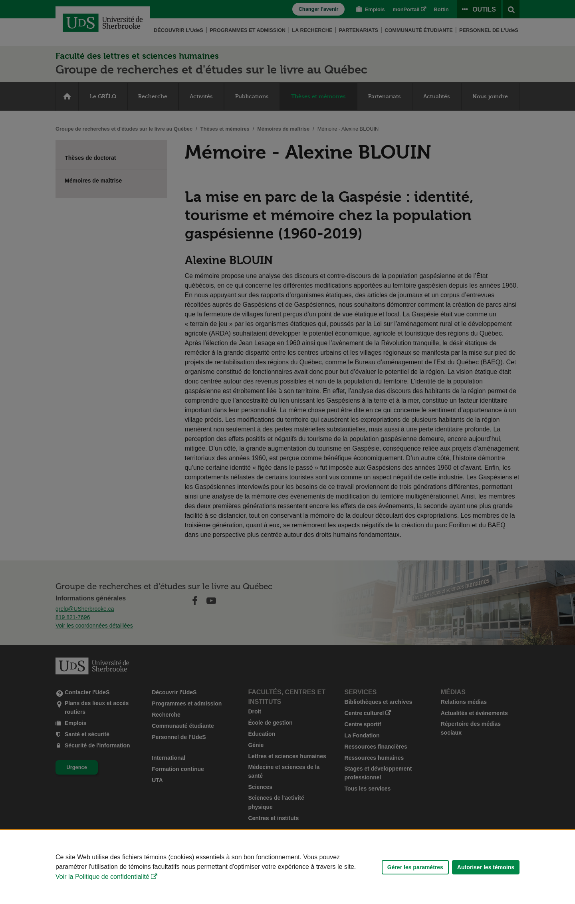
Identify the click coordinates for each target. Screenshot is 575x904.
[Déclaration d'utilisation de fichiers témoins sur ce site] (287, 867)
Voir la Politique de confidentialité (102, 876)
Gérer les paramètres (415, 867)
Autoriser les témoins (485, 867)
